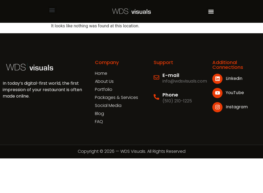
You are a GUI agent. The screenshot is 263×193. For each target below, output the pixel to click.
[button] (52, 10)
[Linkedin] (217, 79)
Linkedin (234, 78)
